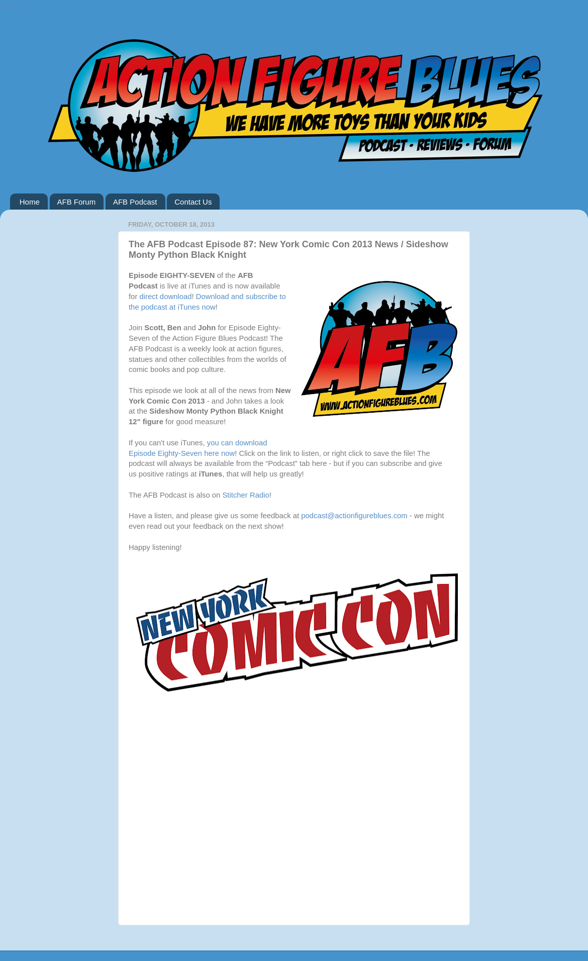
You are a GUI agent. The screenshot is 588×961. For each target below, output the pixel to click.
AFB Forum (76, 202)
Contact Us (193, 202)
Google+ (14, 4)
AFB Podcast (135, 202)
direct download (165, 297)
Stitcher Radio (245, 495)
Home (30, 202)
